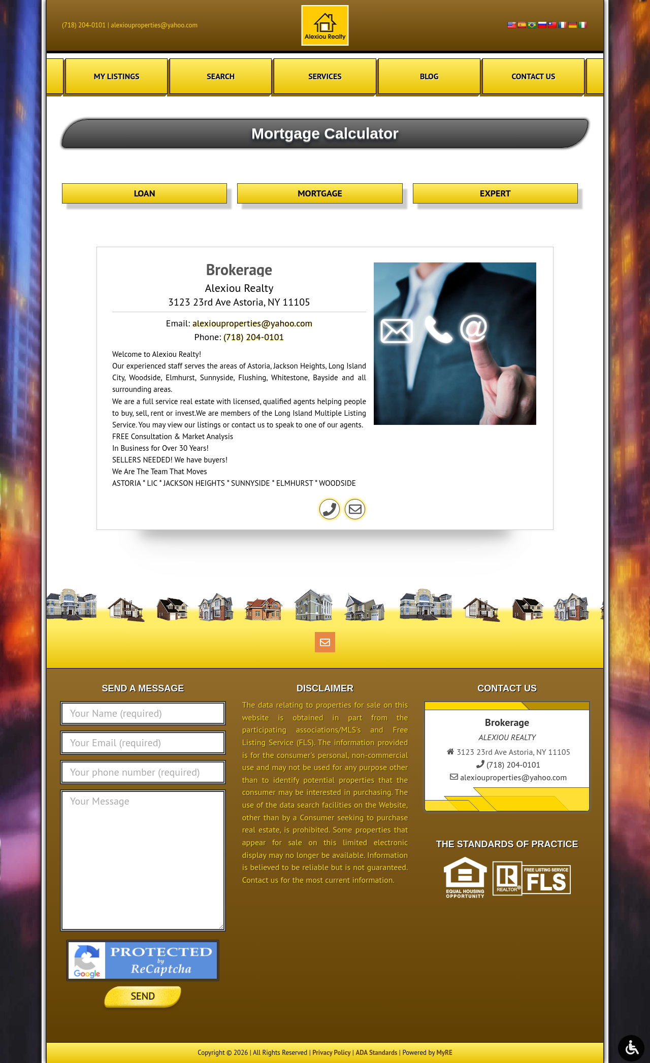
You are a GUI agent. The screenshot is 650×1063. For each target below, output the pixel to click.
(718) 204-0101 (84, 25)
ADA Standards (376, 1052)
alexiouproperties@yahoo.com (154, 25)
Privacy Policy (331, 1052)
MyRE (444, 1052)
